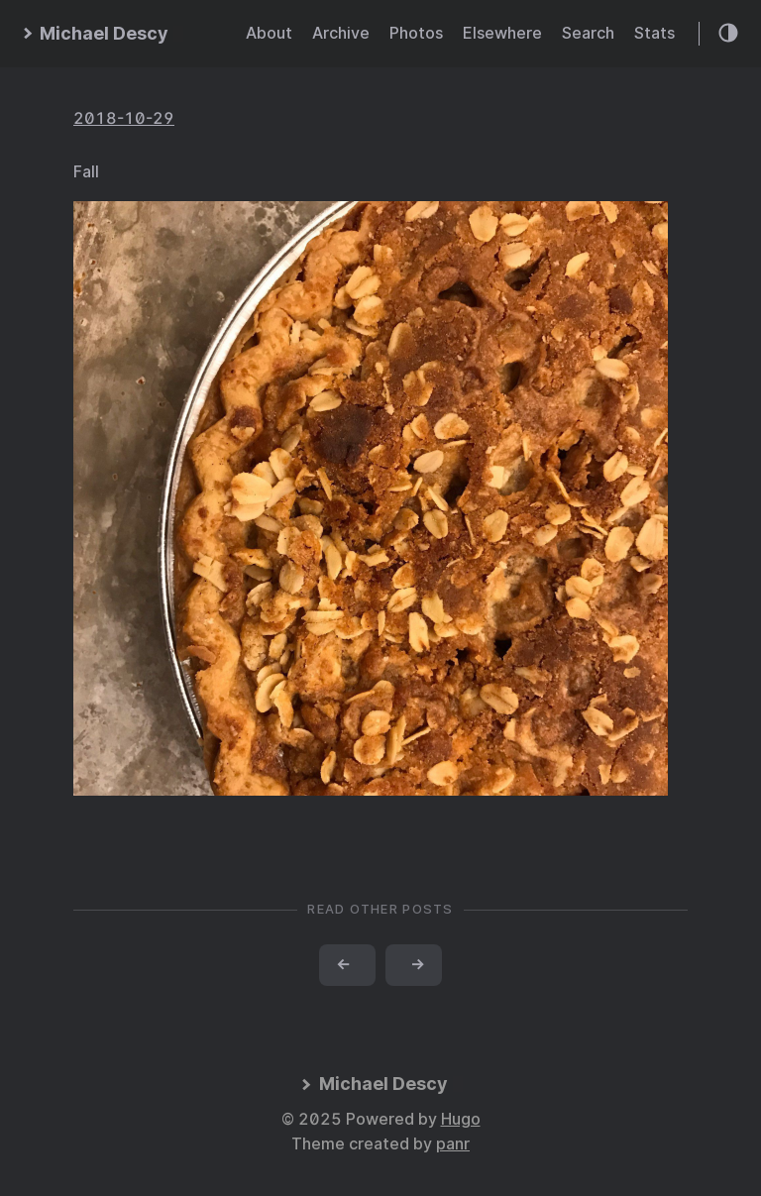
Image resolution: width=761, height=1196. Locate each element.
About (269, 33)
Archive (341, 33)
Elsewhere (502, 33)
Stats (654, 33)
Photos (416, 33)
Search (588, 33)
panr (453, 1144)
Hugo (461, 1119)
